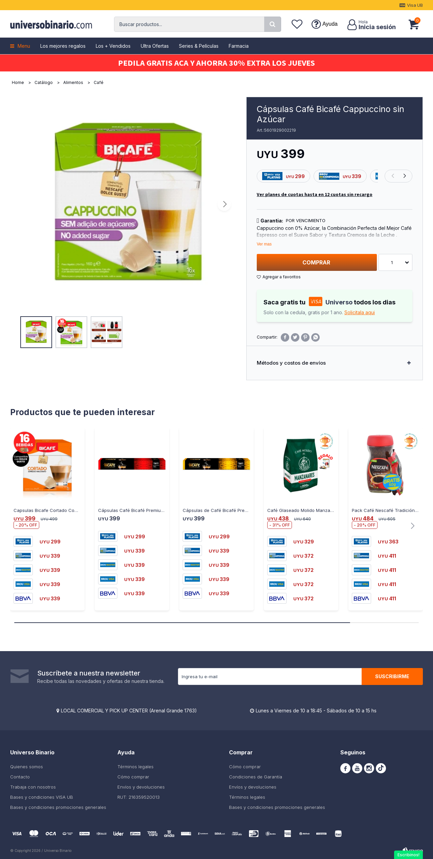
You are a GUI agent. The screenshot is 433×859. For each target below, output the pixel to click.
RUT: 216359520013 (138, 797)
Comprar (316, 262)
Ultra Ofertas (155, 46)
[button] (272, 24)
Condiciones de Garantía (255, 776)
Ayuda (330, 24)
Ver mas (264, 244)
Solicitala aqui (359, 312)
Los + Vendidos (113, 46)
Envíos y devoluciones (141, 787)
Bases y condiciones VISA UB (41, 797)
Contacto (20, 776)
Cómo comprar (133, 776)
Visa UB (415, 5)
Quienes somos (26, 766)
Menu (24, 46)
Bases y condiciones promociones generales (58, 807)
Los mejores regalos (63, 46)
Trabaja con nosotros (33, 787)
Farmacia (239, 46)
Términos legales (135, 766)
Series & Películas (199, 46)
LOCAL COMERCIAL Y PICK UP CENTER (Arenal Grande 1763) (129, 710)
